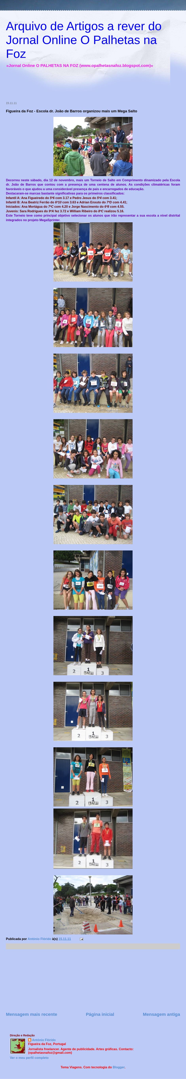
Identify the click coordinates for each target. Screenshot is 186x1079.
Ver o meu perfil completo (29, 1057)
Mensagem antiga (161, 1014)
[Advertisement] (76, 85)
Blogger (119, 1067)
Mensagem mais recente (31, 1014)
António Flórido (44, 1040)
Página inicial (100, 1014)
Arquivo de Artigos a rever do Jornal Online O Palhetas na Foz (84, 39)
